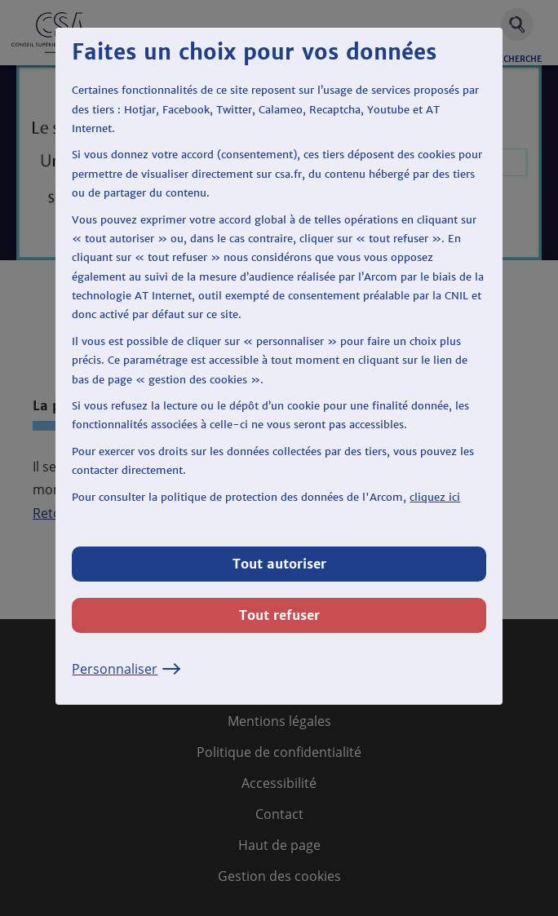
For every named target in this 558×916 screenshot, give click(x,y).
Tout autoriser (279, 563)
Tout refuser (279, 615)
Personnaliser (126, 669)
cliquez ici (435, 497)
